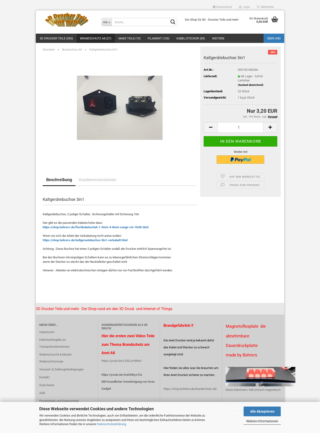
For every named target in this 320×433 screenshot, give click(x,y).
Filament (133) (159, 38)
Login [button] (244, 7)
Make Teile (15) (129, 38)
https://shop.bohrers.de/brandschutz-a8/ (190, 389)
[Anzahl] (240, 127)
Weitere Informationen (262, 421)
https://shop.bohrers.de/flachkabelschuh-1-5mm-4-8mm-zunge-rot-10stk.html (95, 227)
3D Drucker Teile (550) (56, 38)
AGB (42, 393)
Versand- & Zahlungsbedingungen (61, 369)
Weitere (218, 38)
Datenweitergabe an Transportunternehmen (54, 343)
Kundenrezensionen (97, 179)
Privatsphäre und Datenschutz (59, 401)
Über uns (274, 38)
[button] (222, 6)
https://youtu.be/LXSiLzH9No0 (121, 360)
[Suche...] (106, 22)
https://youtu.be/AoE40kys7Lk (121, 374)
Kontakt (44, 377)
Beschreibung (59, 179)
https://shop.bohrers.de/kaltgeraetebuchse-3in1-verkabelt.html (85, 240)
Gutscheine (46, 385)
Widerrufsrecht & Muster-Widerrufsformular (55, 358)
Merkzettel (265, 7)
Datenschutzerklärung (111, 424)
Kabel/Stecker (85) (190, 38)
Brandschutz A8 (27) (95, 38)
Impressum (46, 332)
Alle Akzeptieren (262, 411)
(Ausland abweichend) (250, 85)
